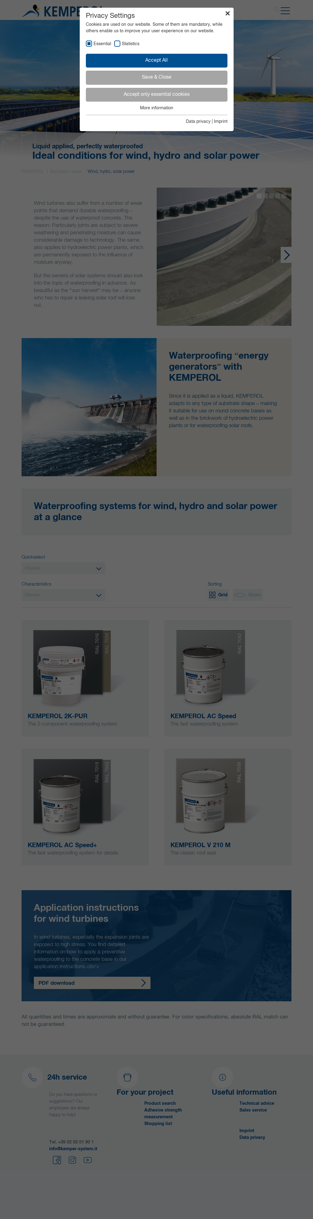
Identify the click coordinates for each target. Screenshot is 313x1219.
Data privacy (198, 121)
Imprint (220, 121)
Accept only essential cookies (157, 94)
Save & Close (156, 77)
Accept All (156, 60)
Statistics (130, 44)
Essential (102, 44)
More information (156, 108)
